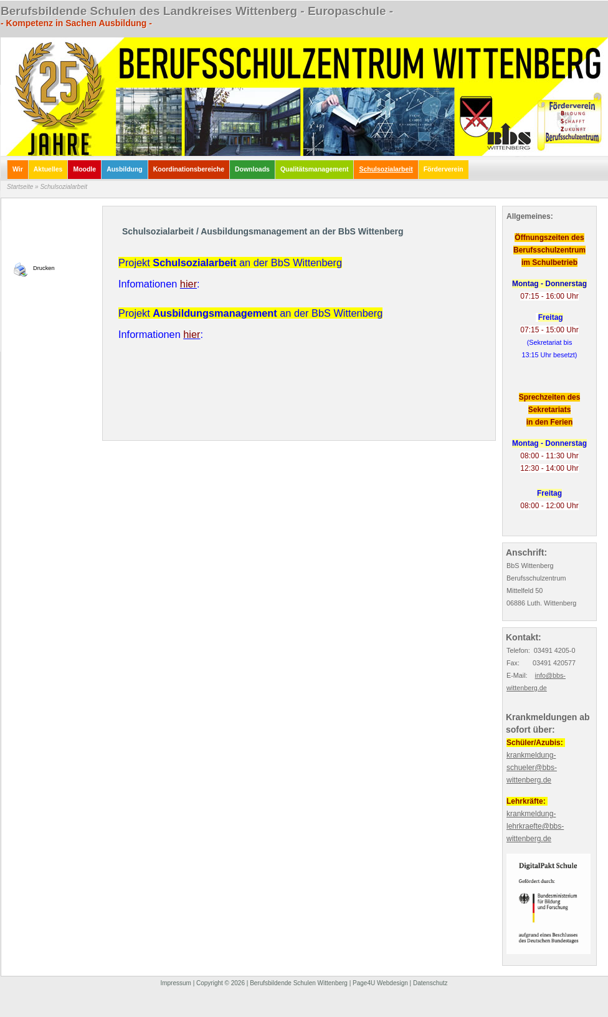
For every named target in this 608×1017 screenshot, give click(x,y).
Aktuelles (48, 169)
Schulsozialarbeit (385, 169)
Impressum (175, 983)
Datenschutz (430, 983)
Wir (17, 169)
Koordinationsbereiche (188, 169)
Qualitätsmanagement (314, 169)
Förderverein (443, 169)
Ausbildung (125, 169)
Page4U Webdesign (380, 983)
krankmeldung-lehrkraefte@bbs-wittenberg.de (535, 826)
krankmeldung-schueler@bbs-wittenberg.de (531, 767)
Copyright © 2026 (220, 983)
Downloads (252, 169)
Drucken (44, 268)
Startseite (20, 186)
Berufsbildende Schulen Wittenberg (299, 983)
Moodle (84, 169)
